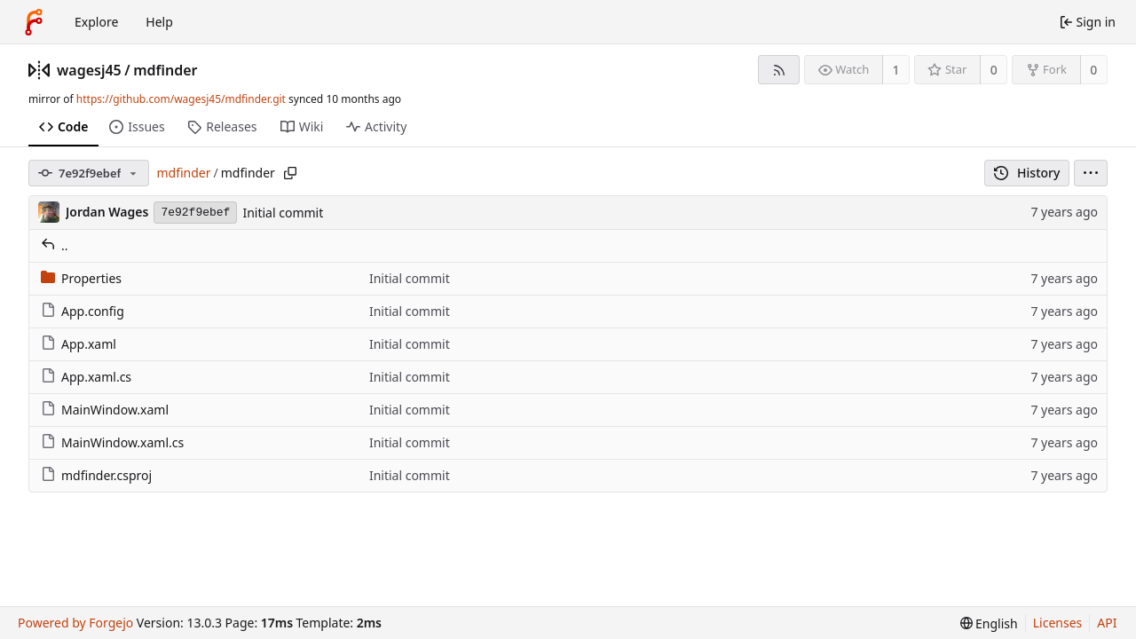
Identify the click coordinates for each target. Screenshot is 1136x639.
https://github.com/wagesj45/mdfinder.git (181, 98)
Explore (96, 21)
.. (54, 245)
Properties (81, 278)
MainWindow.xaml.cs (112, 442)
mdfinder (165, 70)
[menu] (1091, 173)
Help (159, 21)
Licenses (1058, 622)
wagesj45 (89, 70)
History (1027, 172)
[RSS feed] (779, 69)
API (1106, 622)
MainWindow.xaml (105, 409)
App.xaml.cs (86, 376)
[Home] (34, 22)
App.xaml (78, 343)
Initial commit (282, 212)
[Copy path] (290, 173)
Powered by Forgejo (75, 622)
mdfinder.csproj (96, 475)
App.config (82, 311)
